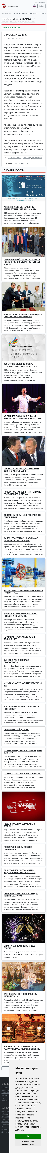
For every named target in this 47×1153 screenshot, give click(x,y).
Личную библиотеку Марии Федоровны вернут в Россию (19, 871)
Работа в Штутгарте (9, 1114)
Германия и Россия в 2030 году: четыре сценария (21, 894)
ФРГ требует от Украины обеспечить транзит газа (23, 591)
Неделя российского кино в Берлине (19, 825)
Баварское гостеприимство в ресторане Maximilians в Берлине (22, 1047)
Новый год (27, 158)
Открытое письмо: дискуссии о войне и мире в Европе (21, 469)
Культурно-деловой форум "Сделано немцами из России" (21, 365)
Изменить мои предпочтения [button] (28, 1142)
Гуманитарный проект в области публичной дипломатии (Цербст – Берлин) (22, 262)
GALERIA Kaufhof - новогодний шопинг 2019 (20, 995)
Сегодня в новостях (27, 22)
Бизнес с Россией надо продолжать (16, 661)
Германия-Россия (14, 158)
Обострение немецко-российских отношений (22, 516)
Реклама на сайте (40, 2)
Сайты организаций (9, 1093)
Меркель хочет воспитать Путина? (22, 773)
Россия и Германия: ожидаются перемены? (21, 707)
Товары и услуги (8, 1090)
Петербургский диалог (16, 729)
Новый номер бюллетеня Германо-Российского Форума (23, 493)
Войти (41, 6)
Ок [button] (28, 1136)
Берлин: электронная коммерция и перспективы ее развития (23, 315)
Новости (6, 13)
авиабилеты (37, 158)
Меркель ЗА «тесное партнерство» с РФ (23, 684)
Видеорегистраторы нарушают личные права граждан (21, 539)
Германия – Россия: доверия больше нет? (19, 638)
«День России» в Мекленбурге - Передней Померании (20, 614)
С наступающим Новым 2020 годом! (19, 947)
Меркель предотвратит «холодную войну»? (23, 751)
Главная (5, 22)
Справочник (20, 13)
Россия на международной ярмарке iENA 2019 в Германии (20, 208)
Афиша (34, 13)
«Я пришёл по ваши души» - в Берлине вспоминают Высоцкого (22, 417)
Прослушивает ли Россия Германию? (18, 848)
